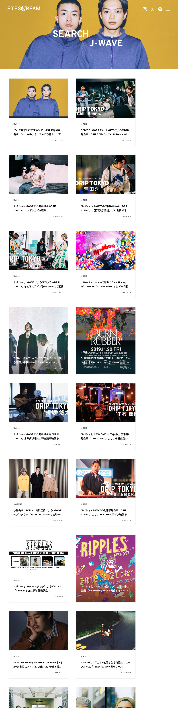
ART (88, 687)
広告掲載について (69, 696)
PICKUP (91, 681)
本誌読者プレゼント (107, 696)
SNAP (104, 681)
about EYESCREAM (54, 696)
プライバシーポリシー (123, 696)
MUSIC (17, 116)
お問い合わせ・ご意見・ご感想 (87, 696)
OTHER (116, 687)
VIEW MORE (89, 632)
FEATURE (76, 681)
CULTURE (74, 322)
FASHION (74, 596)
